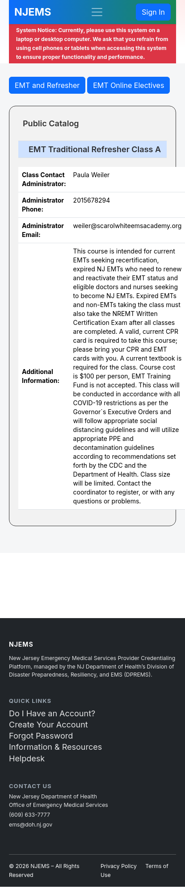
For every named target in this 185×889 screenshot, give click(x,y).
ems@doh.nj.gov (30, 824)
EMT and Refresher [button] (47, 85)
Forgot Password (41, 735)
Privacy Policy (119, 866)
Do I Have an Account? (52, 713)
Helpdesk (27, 758)
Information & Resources (55, 747)
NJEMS (32, 11)
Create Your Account (48, 724)
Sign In (153, 12)
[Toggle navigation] (97, 12)
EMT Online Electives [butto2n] (128, 85)
